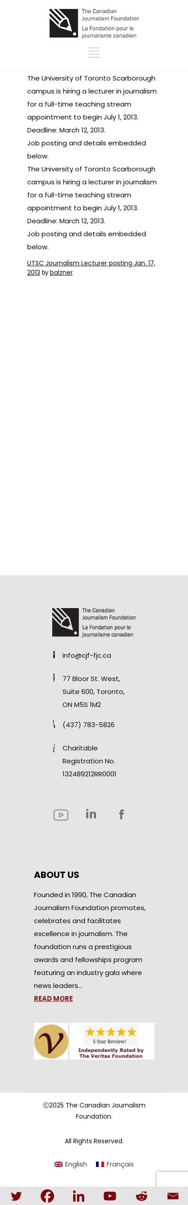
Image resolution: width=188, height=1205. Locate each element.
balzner (61, 272)
